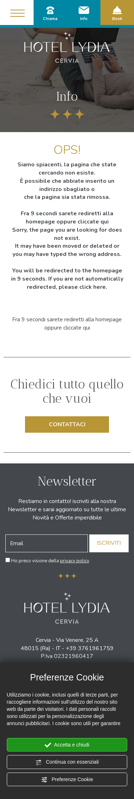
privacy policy (74, 561)
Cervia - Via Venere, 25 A (67, 640)
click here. (93, 287)
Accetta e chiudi (67, 745)
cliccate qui (93, 222)
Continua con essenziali (67, 762)
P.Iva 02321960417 (67, 656)
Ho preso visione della (50, 561)
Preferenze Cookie (67, 780)
